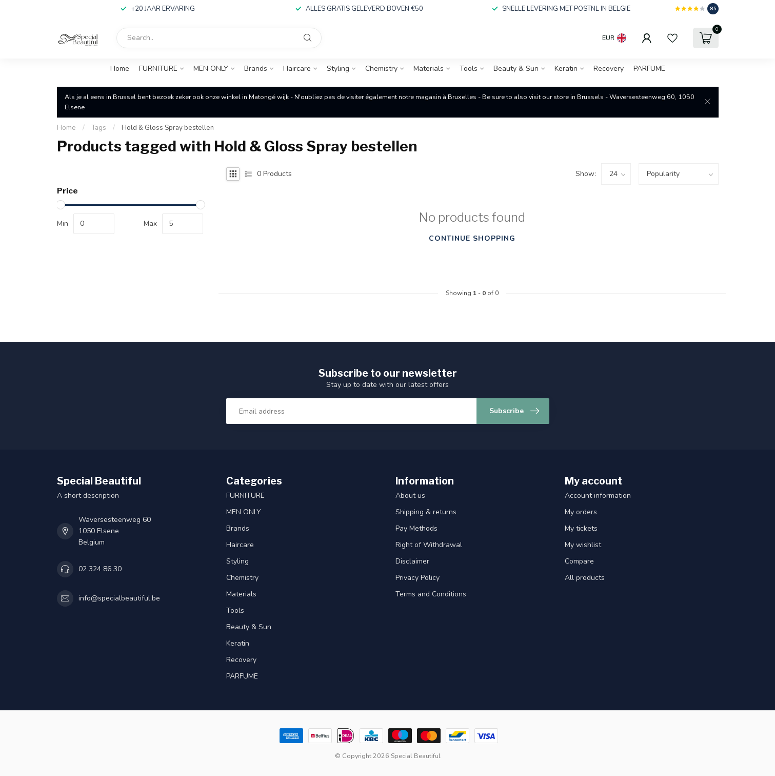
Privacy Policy (417, 578)
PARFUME (649, 68)
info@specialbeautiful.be (119, 598)
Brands (255, 68)
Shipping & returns (425, 512)
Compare (579, 561)
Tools (469, 68)
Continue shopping (472, 238)
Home (119, 68)
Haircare (297, 68)
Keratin (566, 68)
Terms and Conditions (430, 594)
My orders (581, 512)
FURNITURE (158, 68)
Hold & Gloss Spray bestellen (168, 127)
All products (585, 578)
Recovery (608, 68)
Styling (338, 68)
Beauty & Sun (516, 68)
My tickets (581, 528)
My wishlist (583, 545)
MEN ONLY (210, 68)
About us (410, 495)
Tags (98, 127)
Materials (428, 68)
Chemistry (381, 68)
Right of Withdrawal (428, 545)
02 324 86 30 (100, 569)
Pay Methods (416, 528)
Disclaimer (412, 561)
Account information (598, 495)
